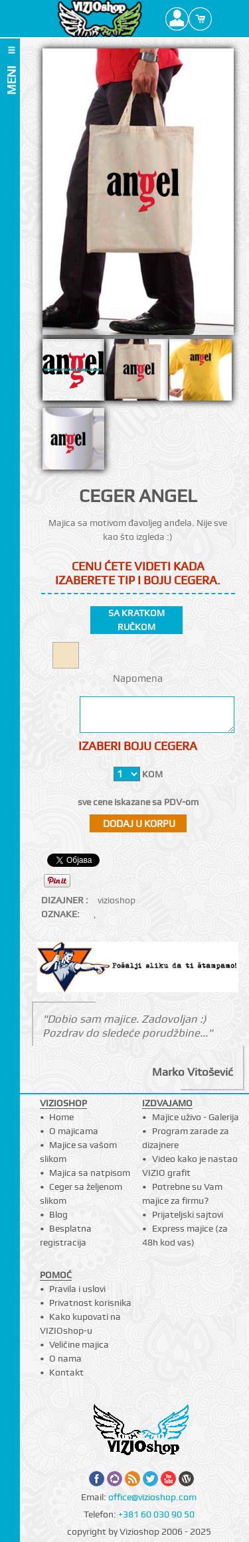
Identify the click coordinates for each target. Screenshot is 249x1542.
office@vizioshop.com (152, 1497)
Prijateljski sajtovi (187, 1214)
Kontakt (66, 1372)
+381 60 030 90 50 (156, 1514)
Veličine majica (79, 1344)
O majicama (73, 1130)
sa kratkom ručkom (136, 620)
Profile (177, 18)
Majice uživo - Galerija (195, 1117)
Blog (58, 1214)
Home (61, 1117)
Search (223, 18)
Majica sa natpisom (89, 1172)
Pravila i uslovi (77, 1288)
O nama (65, 1358)
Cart (200, 18)
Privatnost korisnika (90, 1302)
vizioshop (116, 900)
